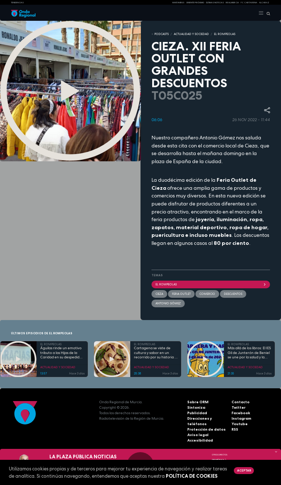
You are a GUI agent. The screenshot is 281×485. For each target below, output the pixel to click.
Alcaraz (264, 2)
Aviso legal (198, 434)
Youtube (240, 424)
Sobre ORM (198, 402)
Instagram (241, 418)
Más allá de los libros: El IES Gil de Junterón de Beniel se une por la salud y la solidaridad (249, 353)
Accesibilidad (200, 440)
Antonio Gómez (168, 303)
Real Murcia (232, 2)
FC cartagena (249, 2)
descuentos (233, 294)
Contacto (241, 402)
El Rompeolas (211, 284)
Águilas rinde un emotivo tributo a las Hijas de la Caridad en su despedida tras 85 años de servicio (61, 353)
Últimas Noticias (215, 2)
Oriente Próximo (195, 2)
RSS (235, 429)
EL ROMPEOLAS (224, 34)
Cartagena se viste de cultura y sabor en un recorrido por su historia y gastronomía (155, 353)
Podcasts (161, 34)
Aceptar (244, 470)
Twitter (239, 407)
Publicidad (197, 413)
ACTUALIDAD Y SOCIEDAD (191, 34)
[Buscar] (267, 13)
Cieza (159, 294)
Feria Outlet (181, 294)
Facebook (241, 413)
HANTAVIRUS (178, 2)
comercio (207, 294)
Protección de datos (206, 429)
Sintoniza (196, 407)
